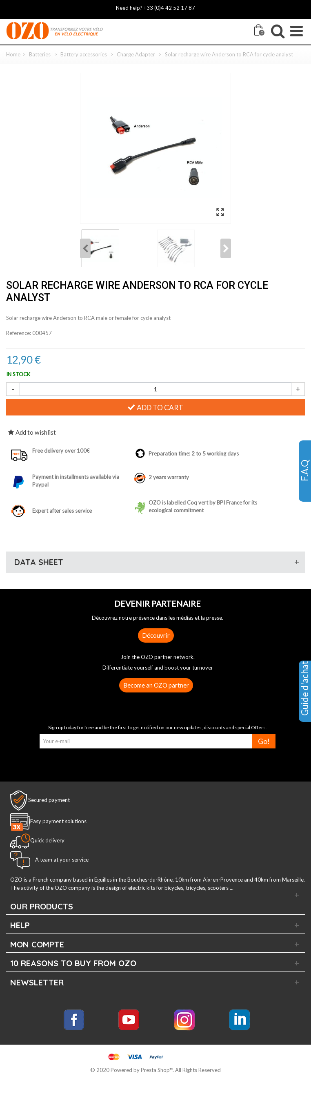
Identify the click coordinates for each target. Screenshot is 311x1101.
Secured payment (49, 800)
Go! (264, 741)
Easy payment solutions (58, 821)
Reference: (18, 333)
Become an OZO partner (156, 685)
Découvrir (156, 635)
